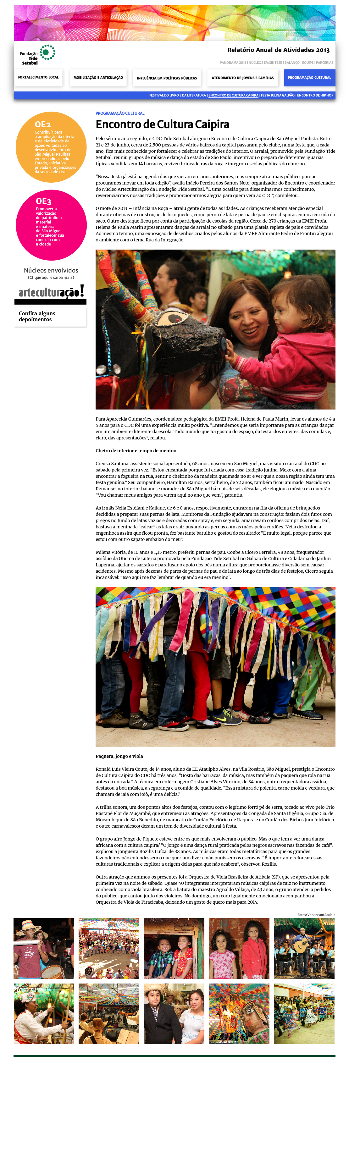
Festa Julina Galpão (278, 95)
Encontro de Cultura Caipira (233, 95)
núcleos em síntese (265, 63)
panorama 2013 (233, 63)
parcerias (324, 63)
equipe (307, 63)
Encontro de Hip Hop (315, 95)
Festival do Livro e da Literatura (177, 95)
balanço (292, 63)
